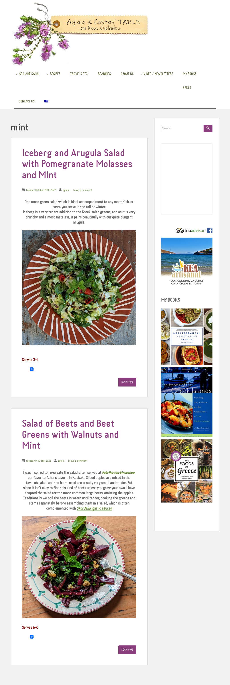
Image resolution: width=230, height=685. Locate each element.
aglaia (66, 190)
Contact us (27, 101)
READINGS (104, 74)
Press (187, 87)
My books (189, 74)
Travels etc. (79, 74)
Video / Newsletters (158, 74)
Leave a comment (82, 190)
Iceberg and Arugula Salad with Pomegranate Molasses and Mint (77, 164)
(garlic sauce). (94, 509)
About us (127, 74)
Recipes (55, 74)
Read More (127, 382)
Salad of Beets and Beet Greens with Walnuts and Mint (70, 435)
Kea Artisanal (29, 74)
